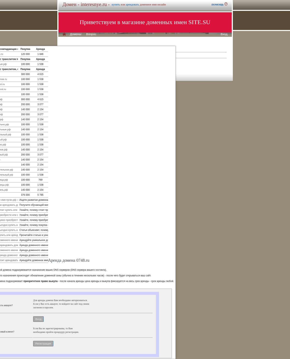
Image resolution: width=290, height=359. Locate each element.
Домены (75, 34)
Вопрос (91, 34)
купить (116, 4)
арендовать (132, 4)
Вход (224, 34)
